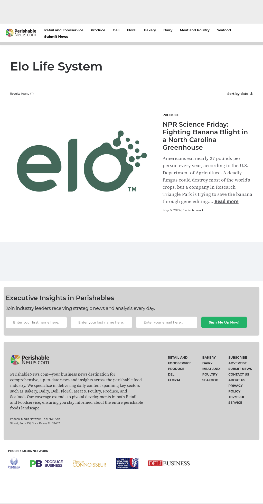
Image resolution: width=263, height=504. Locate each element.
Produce (98, 30)
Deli (116, 30)
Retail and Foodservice (63, 30)
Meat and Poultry (194, 30)
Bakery (150, 30)
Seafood (224, 30)
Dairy (167, 30)
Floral (131, 30)
